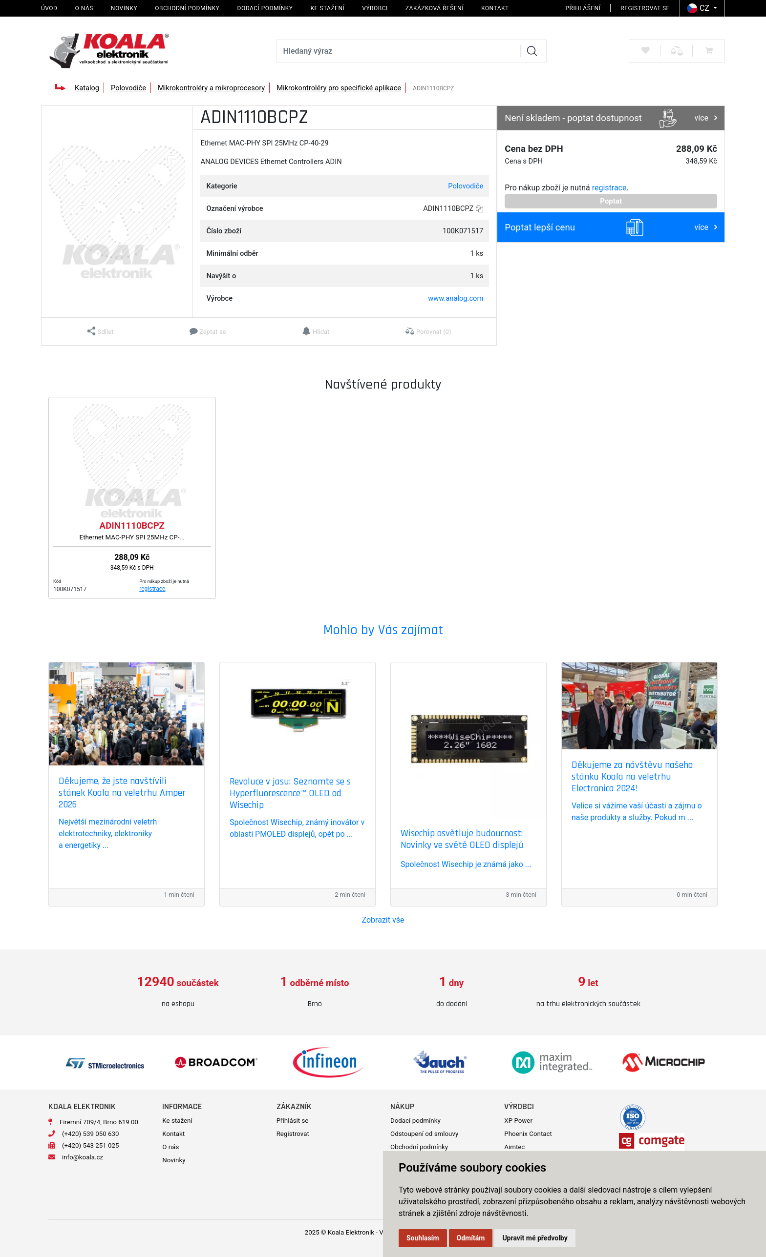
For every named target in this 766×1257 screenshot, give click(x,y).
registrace (609, 187)
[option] (177, 992)
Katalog (87, 87)
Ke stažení (327, 8)
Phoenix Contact (528, 1133)
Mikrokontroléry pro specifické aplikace (339, 87)
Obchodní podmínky (187, 8)
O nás (84, 8)
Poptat (611, 201)
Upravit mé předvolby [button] (534, 1238)
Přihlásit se (293, 1120)
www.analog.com (455, 298)
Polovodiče (128, 87)
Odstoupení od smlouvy (424, 1133)
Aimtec (514, 1147)
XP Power (518, 1120)
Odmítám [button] (471, 1238)
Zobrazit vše (383, 920)
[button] (100, 331)
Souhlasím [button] (422, 1238)
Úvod (49, 8)
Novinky (124, 8)
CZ (699, 8)
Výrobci (375, 8)
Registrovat (293, 1133)
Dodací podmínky (265, 8)
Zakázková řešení (434, 8)
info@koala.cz (82, 1157)
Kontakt (495, 8)
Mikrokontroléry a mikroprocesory (211, 87)
